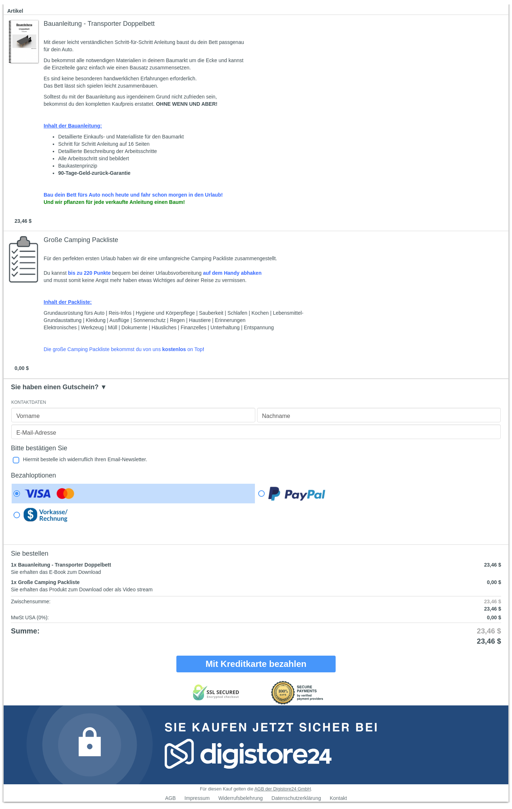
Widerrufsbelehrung (240, 798)
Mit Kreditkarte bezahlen (255, 664)
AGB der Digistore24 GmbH (282, 789)
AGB (170, 798)
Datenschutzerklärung (296, 798)
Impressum (196, 798)
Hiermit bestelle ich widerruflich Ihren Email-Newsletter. (85, 459)
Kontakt (338, 798)
